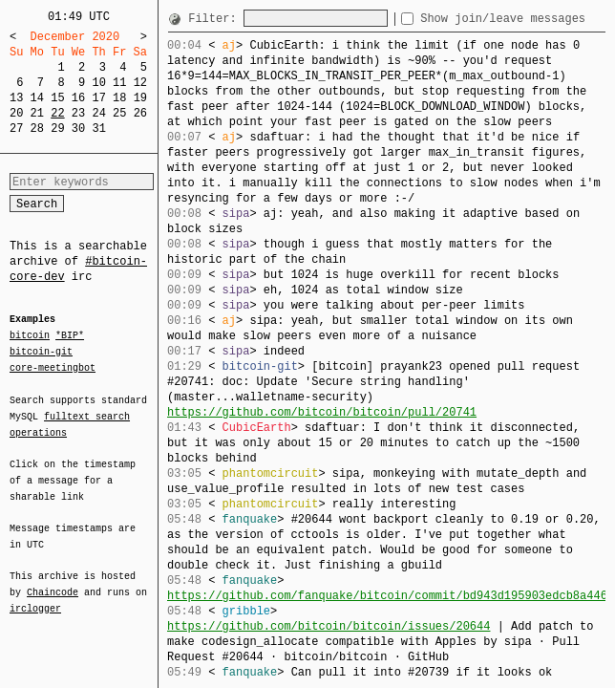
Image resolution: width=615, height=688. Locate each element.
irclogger (35, 596)
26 (140, 113)
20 (16, 113)
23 (78, 113)
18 (119, 98)
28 (37, 128)
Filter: (216, 19)
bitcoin (30, 336)
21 (37, 113)
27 (16, 128)
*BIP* (69, 336)
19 (140, 98)
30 (78, 128)
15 (57, 98)
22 (57, 113)
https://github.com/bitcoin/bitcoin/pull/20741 (322, 412)
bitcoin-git (41, 351)
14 (37, 98)
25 (119, 113)
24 (98, 113)
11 (119, 83)
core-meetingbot (52, 367)
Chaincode (52, 581)
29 (57, 128)
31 (98, 128)
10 (98, 83)
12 (140, 83)
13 (16, 98)
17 (98, 98)
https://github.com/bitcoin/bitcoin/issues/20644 (328, 626)
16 (78, 98)
